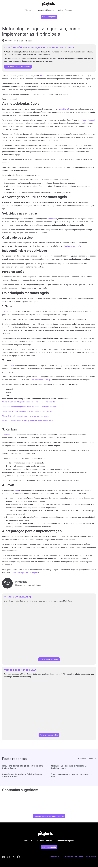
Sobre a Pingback (65, 10)
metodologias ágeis (87, 120)
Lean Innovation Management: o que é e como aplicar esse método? (29, 407)
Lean (12, 365)
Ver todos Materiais (46, 10)
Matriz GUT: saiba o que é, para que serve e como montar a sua (27, 421)
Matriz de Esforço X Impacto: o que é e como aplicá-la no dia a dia (28, 402)
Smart (16, 490)
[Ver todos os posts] (95, 759)
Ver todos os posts (85, 759)
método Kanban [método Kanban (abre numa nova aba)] (10, 435)
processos (52, 219)
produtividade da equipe (41, 380)
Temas (29, 10)
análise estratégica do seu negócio (24, 573)
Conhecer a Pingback (65, 841)
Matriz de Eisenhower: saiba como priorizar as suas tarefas (25, 416)
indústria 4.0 (64, 109)
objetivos (43, 75)
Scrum (6, 311)
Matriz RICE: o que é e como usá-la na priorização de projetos (27, 411)
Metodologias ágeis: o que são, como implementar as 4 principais (41, 31)
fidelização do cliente (72, 246)
